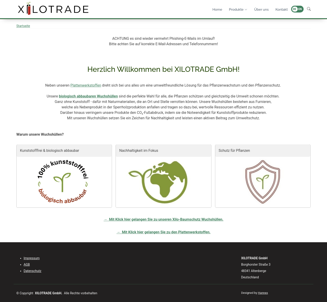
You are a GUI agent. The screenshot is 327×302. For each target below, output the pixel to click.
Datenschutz (32, 271)
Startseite (23, 26)
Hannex (263, 293)
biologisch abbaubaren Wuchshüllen (88, 96)
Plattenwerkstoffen (85, 85)
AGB (27, 264)
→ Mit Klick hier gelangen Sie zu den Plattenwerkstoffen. (163, 232)
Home (217, 9)
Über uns (261, 9)
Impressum (32, 258)
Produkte (238, 9)
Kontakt (281, 9)
